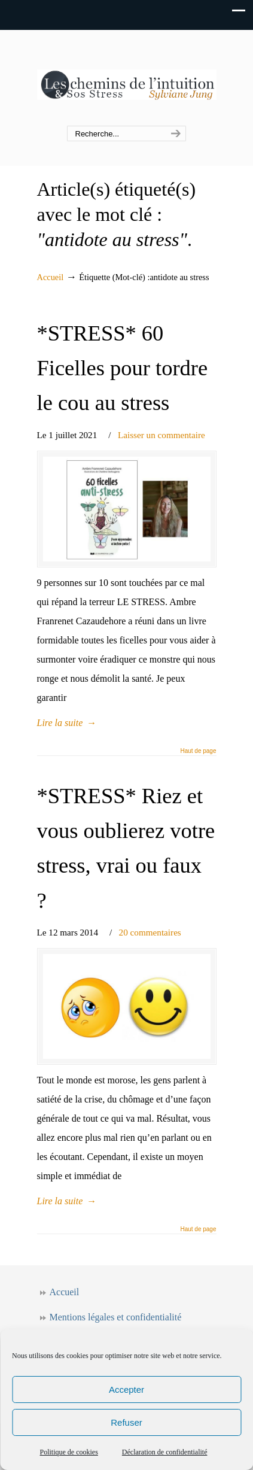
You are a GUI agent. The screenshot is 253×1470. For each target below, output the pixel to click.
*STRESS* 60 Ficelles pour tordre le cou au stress (122, 368)
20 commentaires (150, 932)
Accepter (126, 1389)
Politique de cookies (69, 1452)
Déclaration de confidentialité (165, 1452)
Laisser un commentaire (161, 435)
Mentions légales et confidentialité (116, 1317)
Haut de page (198, 751)
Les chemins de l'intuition (127, 78)
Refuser (126, 1422)
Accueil (50, 277)
